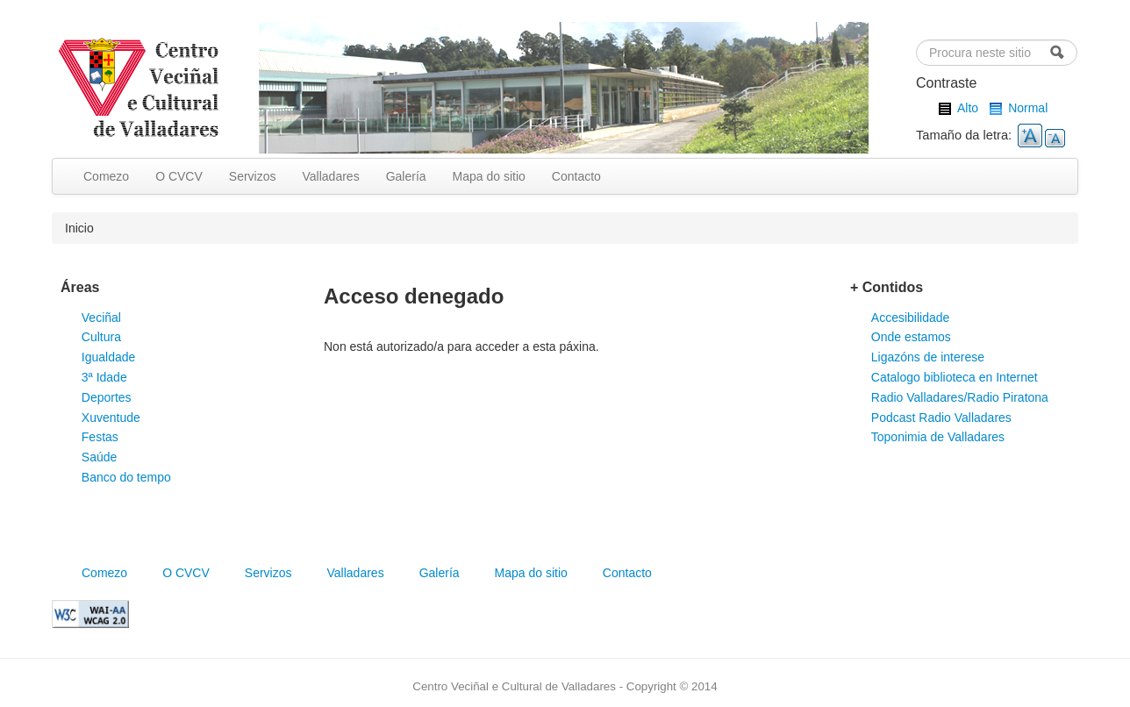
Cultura (101, 337)
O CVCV (179, 176)
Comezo (106, 176)
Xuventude (111, 418)
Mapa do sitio (489, 176)
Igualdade (109, 357)
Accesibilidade (910, 318)
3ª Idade (104, 377)
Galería (406, 176)
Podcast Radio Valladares (941, 418)
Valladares (331, 176)
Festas (100, 437)
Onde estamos (911, 337)
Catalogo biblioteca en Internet (954, 377)
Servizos (252, 176)
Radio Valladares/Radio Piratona (959, 397)
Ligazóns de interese (927, 357)
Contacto (576, 176)
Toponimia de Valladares (938, 437)
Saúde (99, 457)
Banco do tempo (126, 477)
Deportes (107, 397)
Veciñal (101, 318)
